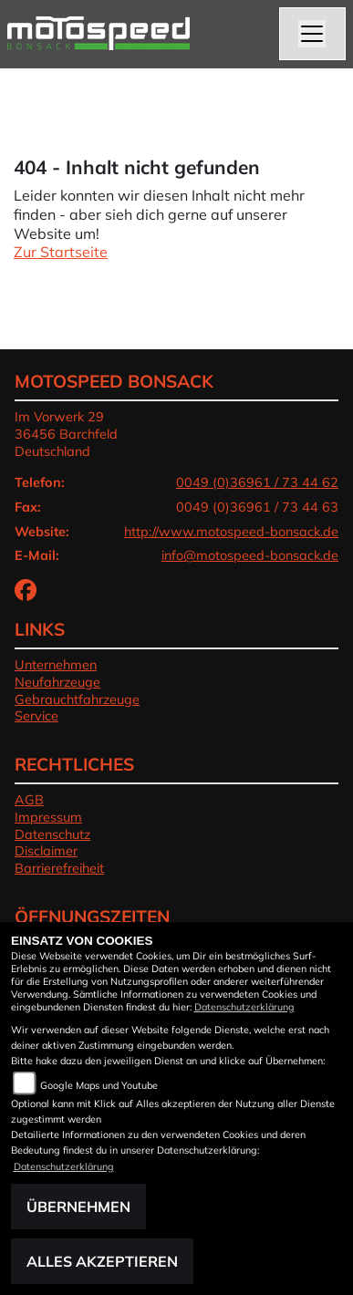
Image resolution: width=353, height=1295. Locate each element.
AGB (29, 800)
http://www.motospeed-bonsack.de (231, 531)
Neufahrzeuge (57, 682)
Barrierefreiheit (59, 868)
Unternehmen (56, 665)
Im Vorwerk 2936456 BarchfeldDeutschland (66, 434)
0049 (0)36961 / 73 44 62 (257, 482)
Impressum (48, 817)
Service (36, 716)
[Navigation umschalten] (313, 33)
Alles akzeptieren (102, 1261)
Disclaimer (46, 851)
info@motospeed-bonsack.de (249, 555)
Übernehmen (78, 1206)
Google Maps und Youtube (99, 1085)
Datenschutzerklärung (244, 1006)
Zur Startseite (61, 252)
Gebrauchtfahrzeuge (77, 699)
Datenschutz (52, 834)
